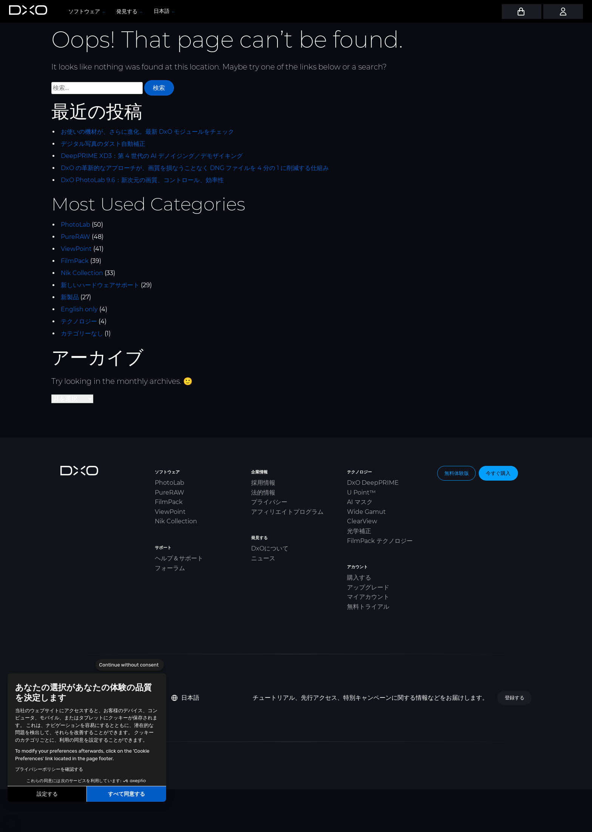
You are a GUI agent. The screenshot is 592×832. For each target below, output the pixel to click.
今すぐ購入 (498, 473)
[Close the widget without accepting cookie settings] (130, 665)
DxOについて (269, 548)
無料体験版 (456, 473)
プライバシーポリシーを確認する (49, 769)
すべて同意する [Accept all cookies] (126, 794)
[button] (11, 823)
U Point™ (361, 492)
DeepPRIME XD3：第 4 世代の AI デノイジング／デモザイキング (152, 155)
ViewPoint (76, 248)
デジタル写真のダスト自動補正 (103, 143)
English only (79, 309)
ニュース (263, 558)
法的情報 (263, 492)
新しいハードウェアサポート (100, 285)
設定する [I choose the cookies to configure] (47, 794)
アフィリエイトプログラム (287, 511)
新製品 (70, 297)
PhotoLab (75, 224)
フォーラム (170, 568)
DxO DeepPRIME (373, 482)
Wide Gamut (366, 511)
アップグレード (368, 587)
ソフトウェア (86, 11)
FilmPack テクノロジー (380, 540)
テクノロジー (79, 321)
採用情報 (263, 482)
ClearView (362, 521)
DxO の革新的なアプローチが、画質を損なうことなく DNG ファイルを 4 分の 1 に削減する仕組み (195, 168)
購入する (359, 577)
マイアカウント (368, 596)
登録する (514, 697)
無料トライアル (368, 606)
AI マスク (360, 502)
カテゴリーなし (82, 333)
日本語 (185, 697)
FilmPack (75, 260)
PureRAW (75, 236)
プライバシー (269, 502)
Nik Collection (82, 273)
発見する (129, 11)
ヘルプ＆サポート (179, 558)
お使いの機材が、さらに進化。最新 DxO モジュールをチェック (147, 131)
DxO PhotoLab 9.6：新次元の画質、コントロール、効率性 (142, 180)
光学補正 (359, 531)
